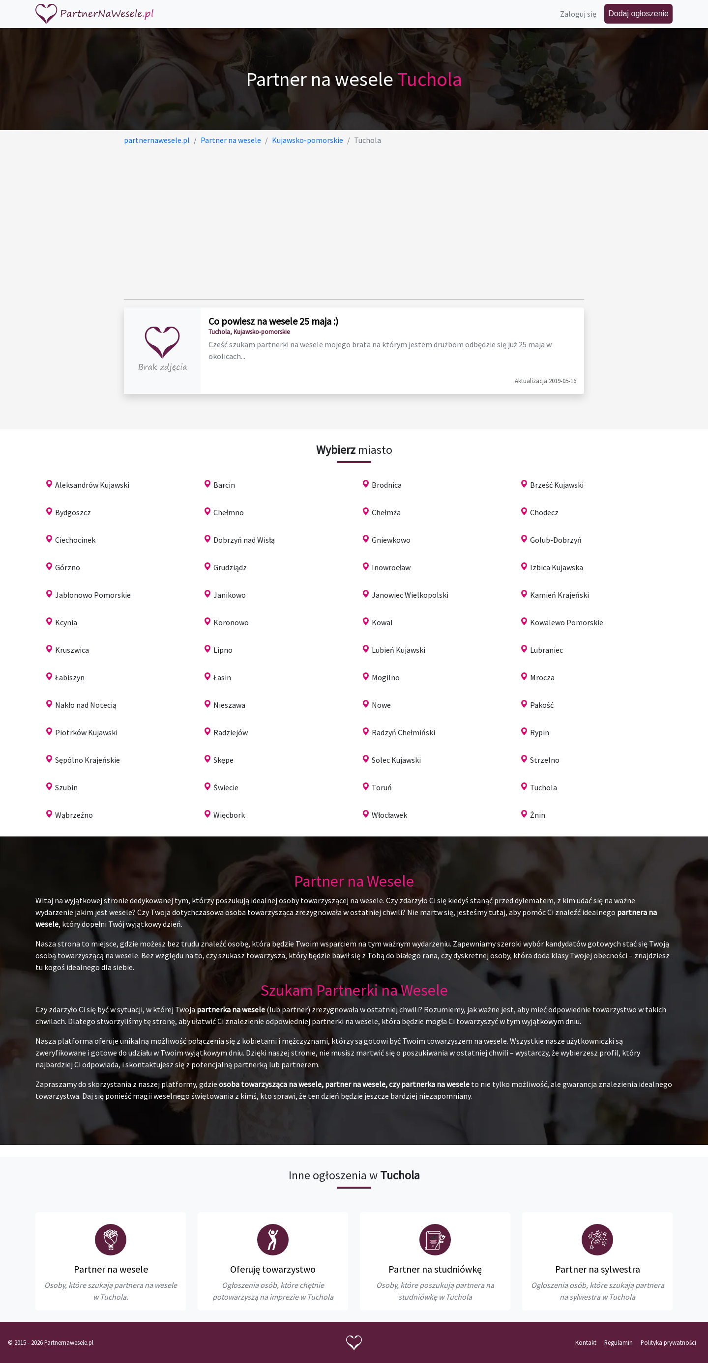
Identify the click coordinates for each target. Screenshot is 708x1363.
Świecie (225, 787)
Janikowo (229, 595)
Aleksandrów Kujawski (92, 485)
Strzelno (545, 760)
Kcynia (66, 622)
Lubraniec (546, 650)
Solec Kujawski (396, 760)
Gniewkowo (391, 540)
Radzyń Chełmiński (403, 732)
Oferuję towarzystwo (273, 1269)
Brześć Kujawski (557, 485)
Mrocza (542, 677)
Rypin (539, 732)
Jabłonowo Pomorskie (93, 595)
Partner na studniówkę (435, 1269)
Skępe (223, 760)
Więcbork (229, 815)
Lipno (223, 650)
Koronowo (231, 622)
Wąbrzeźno (74, 815)
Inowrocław (391, 567)
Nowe (381, 705)
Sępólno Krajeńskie (87, 760)
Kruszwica (72, 650)
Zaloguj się (578, 14)
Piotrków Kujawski (86, 732)
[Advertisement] (354, 222)
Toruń (382, 787)
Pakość (542, 705)
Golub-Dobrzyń (556, 540)
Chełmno (228, 512)
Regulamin (618, 1342)
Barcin (224, 485)
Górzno (67, 567)
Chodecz (544, 512)
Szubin (66, 787)
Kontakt (585, 1342)
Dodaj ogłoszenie (638, 13)
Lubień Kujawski (398, 650)
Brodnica (387, 485)
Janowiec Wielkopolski (410, 595)
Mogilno (386, 677)
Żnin (537, 815)
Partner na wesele (111, 1269)
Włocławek (389, 815)
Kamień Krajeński (559, 595)
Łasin (222, 677)
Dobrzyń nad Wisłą (244, 540)
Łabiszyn (70, 677)
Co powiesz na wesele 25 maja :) (273, 321)
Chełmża (386, 512)
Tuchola (543, 787)
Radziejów (230, 732)
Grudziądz (230, 567)
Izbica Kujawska (556, 567)
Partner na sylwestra (597, 1269)
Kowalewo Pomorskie (566, 622)
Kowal (382, 622)
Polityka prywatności (668, 1342)
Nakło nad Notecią (86, 705)
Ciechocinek (75, 540)
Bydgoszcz (73, 512)
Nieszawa (229, 705)
